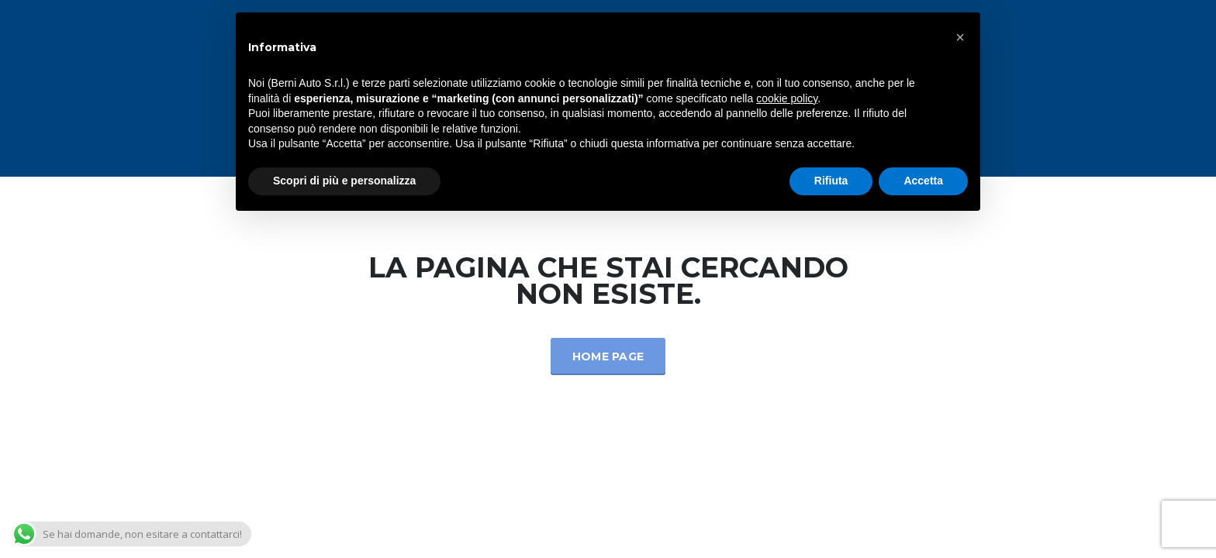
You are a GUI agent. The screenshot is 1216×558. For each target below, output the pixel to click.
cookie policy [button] (786, 98)
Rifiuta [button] (831, 180)
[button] (960, 37)
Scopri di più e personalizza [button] (344, 180)
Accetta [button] (923, 180)
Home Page (608, 356)
